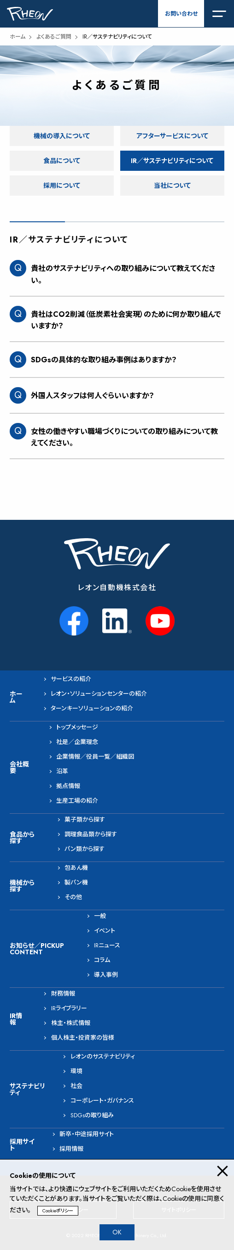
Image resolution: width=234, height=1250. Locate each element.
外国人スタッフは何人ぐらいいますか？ (92, 395)
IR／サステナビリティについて (172, 160)
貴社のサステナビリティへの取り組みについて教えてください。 (123, 274)
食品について (61, 160)
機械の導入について (62, 136)
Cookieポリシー (57, 1210)
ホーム (17, 37)
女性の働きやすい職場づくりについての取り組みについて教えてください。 (124, 437)
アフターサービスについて (172, 136)
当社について (172, 185)
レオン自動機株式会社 (117, 587)
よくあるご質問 (53, 37)
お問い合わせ (181, 14)
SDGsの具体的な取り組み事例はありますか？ (104, 360)
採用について (61, 185)
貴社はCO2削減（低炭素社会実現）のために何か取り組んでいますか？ (126, 320)
